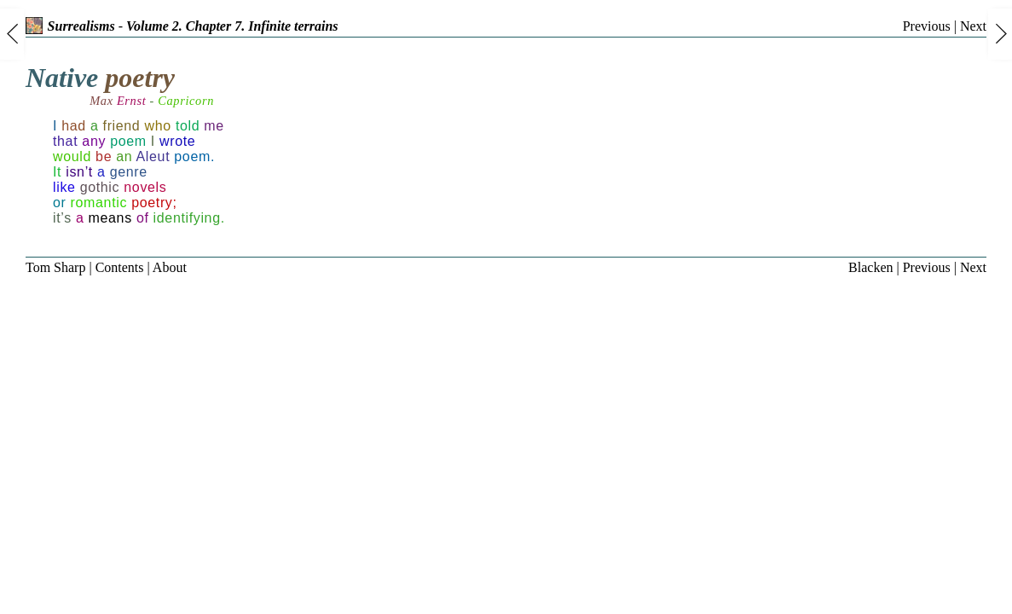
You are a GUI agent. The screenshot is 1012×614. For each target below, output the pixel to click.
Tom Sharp (55, 267)
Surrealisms (70, 26)
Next (973, 26)
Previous (927, 26)
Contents (119, 267)
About (170, 267)
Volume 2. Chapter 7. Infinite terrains (232, 26)
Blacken (870, 267)
